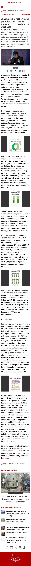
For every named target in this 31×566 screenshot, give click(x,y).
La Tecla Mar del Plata (13, 10)
